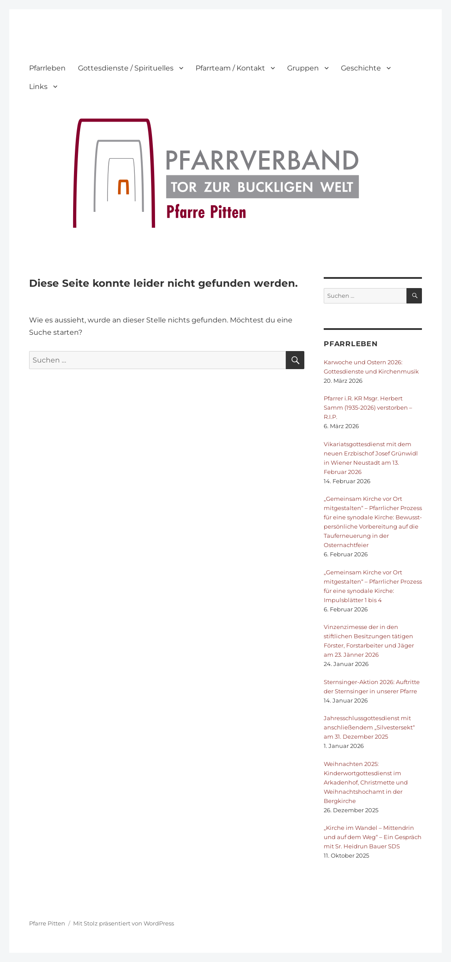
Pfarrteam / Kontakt (230, 68)
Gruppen (303, 68)
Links (38, 86)
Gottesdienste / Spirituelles (126, 68)
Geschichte (361, 68)
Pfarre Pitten (47, 923)
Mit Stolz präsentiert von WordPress (123, 923)
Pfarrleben (47, 68)
